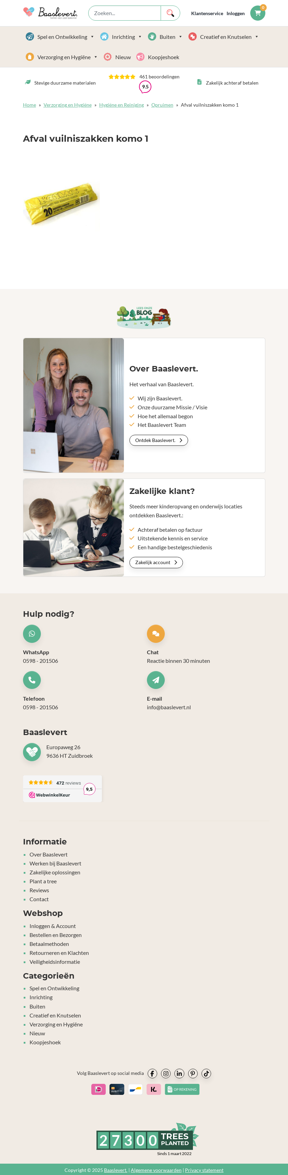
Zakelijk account (156, 562)
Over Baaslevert (49, 855)
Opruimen (162, 105)
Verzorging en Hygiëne (67, 57)
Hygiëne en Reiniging (121, 105)
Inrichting (127, 36)
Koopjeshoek (163, 57)
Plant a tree (43, 881)
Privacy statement (204, 1168)
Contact (39, 899)
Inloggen (236, 13)
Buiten (171, 36)
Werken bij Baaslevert (55, 864)
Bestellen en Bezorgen (56, 934)
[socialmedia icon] (152, 1071)
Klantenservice (207, 13)
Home (29, 105)
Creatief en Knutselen (229, 36)
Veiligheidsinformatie (55, 961)
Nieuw (123, 57)
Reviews (39, 890)
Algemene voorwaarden (156, 1168)
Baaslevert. (115, 1168)
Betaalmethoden (49, 943)
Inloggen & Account (53, 926)
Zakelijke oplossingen (55, 873)
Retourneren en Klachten (59, 952)
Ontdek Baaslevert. (158, 440)
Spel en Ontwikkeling (66, 36)
